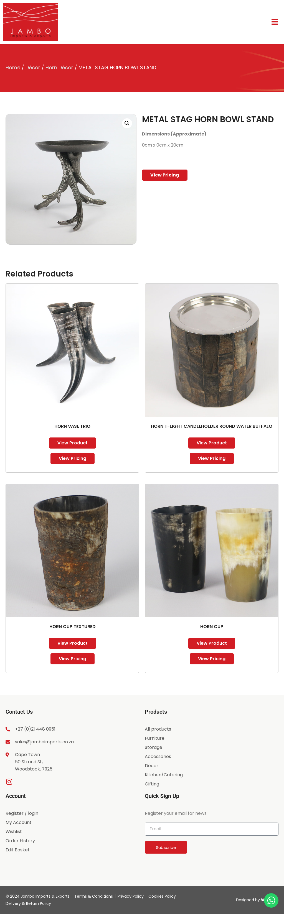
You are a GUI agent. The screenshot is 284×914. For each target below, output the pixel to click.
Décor (33, 67)
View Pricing (164, 175)
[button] (127, 123)
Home (13, 67)
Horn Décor (59, 67)
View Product (72, 443)
